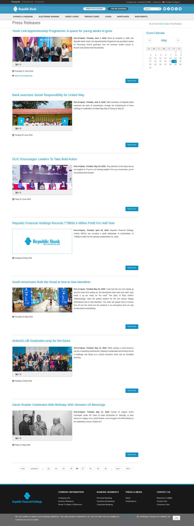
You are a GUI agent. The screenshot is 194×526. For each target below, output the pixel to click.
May (164, 40)
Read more (131, 81)
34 (63, 469)
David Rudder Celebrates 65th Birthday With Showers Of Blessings (58, 404)
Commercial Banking (105, 501)
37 (83, 469)
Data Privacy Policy (128, 517)
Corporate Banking (105, 505)
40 (106, 469)
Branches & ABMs (144, 2)
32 (48, 469)
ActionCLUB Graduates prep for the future (41, 340)
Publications (131, 501)
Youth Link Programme (23, 76)
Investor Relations (66, 501)
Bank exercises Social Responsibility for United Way (48, 95)
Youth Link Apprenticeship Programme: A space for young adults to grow (62, 31)
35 (71, 469)
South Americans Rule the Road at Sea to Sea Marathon (51, 282)
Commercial (27, 2)
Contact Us (157, 2)
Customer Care (163, 505)
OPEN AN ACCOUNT (94, 9)
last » (128, 469)
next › (118, 469)
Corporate (39, 2)
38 (90, 469)
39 (98, 469)
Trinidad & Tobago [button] (172, 2)
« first (22, 469)
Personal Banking (104, 498)
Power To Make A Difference (70, 505)
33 (56, 469)
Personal (16, 2)
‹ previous (34, 469)
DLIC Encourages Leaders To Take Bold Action (44, 159)
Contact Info (162, 501)
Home (161, 24)
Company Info (132, 2)
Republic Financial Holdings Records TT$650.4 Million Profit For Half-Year (63, 223)
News (167, 24)
